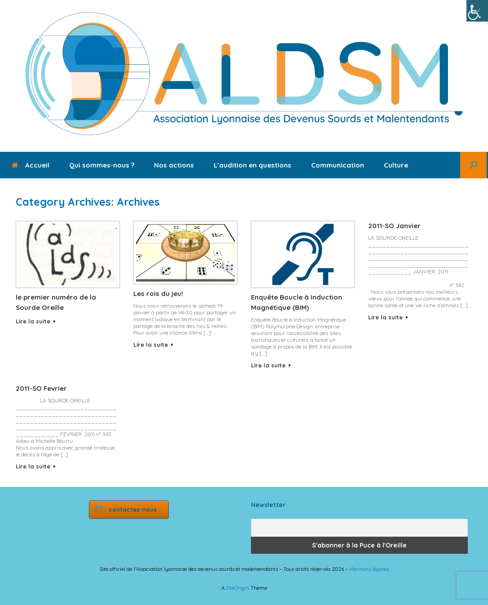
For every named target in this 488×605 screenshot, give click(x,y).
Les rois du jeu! (158, 293)
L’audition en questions (252, 165)
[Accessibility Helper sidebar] (477, 11)
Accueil (30, 165)
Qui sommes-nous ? (101, 165)
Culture (396, 165)
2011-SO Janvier (394, 225)
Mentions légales (369, 568)
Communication (337, 165)
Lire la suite (36, 321)
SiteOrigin (237, 587)
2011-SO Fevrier (41, 388)
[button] (473, 165)
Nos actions (174, 165)
